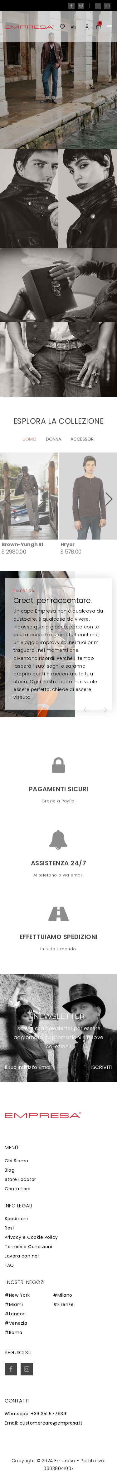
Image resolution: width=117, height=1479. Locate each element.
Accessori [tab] (83, 458)
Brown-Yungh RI (22, 563)
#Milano (62, 1295)
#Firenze (63, 1304)
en (107, 6)
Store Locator (20, 1179)
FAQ (9, 1265)
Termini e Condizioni (28, 1246)
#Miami (14, 1304)
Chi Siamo (16, 1161)
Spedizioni (16, 1218)
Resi (9, 1228)
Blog (9, 1170)
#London (15, 1314)
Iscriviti (101, 1067)
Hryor (68, 563)
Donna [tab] (53, 458)
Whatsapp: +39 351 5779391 (36, 1414)
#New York (17, 1295)
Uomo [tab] (29, 458)
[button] (8, 517)
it (98, 6)
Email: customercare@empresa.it (43, 1423)
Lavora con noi (22, 1256)
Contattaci (17, 1189)
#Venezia (16, 1323)
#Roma (13, 1332)
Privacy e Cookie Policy (31, 1237)
